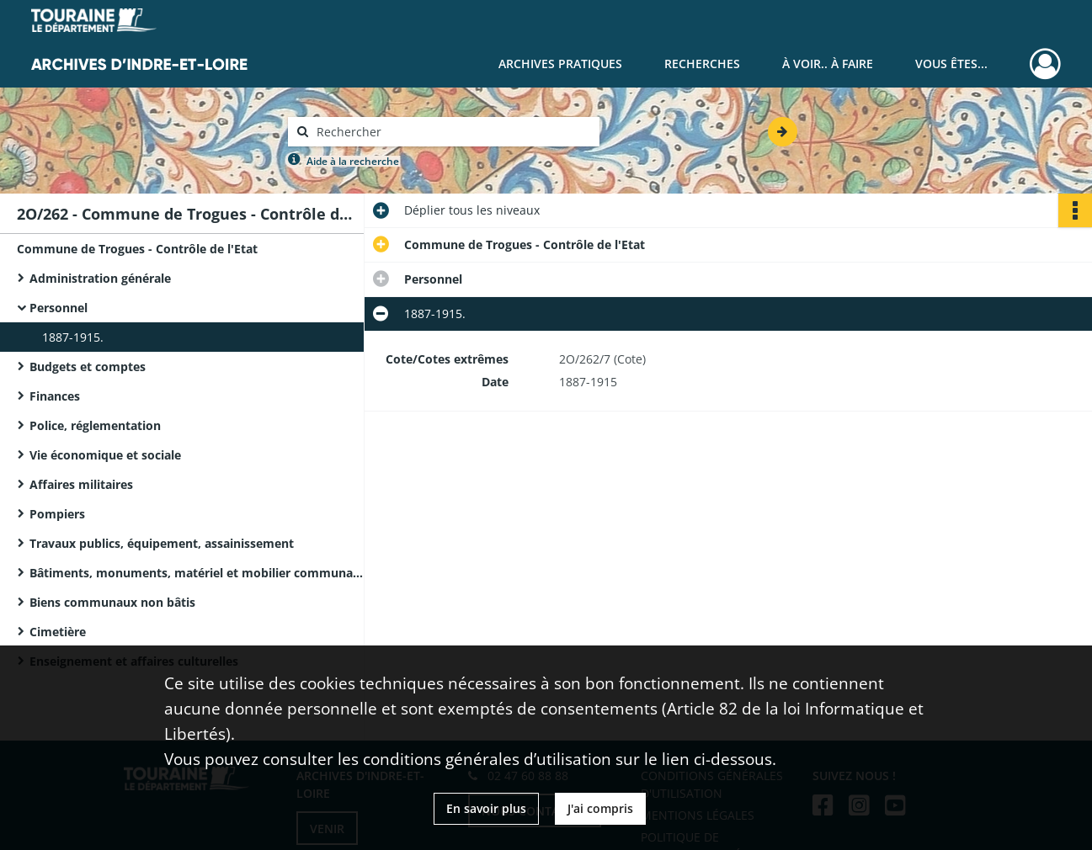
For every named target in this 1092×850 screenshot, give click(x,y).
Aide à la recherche (352, 161)
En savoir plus (486, 808)
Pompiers (57, 514)
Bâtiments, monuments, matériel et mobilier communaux (197, 573)
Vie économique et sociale (105, 455)
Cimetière (57, 632)
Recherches (702, 64)
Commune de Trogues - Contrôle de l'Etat (137, 249)
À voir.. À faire (827, 64)
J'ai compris (600, 808)
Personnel (58, 308)
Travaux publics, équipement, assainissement (161, 543)
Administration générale (100, 278)
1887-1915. (73, 337)
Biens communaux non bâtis (112, 602)
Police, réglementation (95, 425)
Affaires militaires (81, 484)
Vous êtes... (951, 64)
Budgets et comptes (87, 367)
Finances (54, 396)
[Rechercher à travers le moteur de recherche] (452, 132)
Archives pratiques (560, 64)
